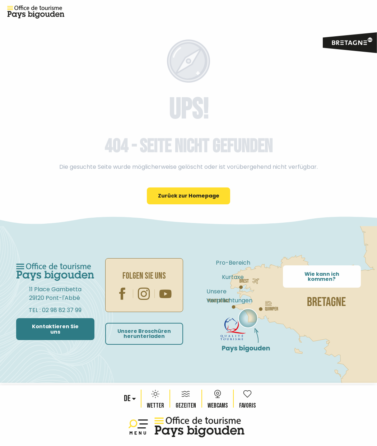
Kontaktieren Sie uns (55, 329)
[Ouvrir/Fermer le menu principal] (140, 427)
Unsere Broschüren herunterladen (144, 333)
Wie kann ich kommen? (321, 276)
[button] (127, 398)
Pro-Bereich (233, 263)
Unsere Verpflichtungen (229, 296)
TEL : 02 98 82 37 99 (55, 310)
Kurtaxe (233, 277)
